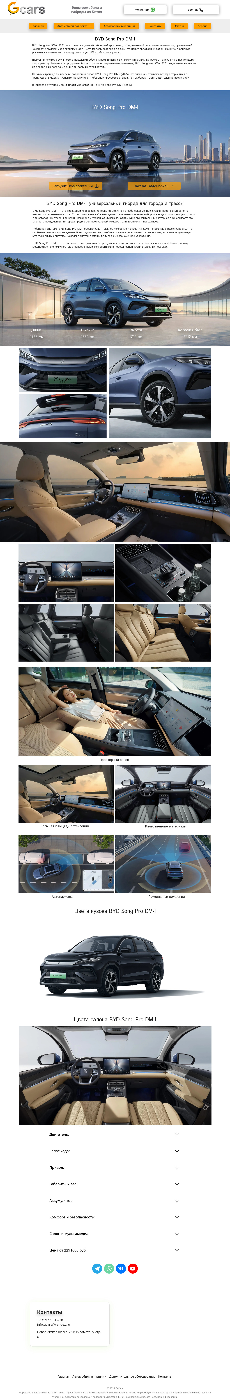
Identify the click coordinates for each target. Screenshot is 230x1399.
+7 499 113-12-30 (50, 1320)
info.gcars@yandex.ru (53, 1324)
